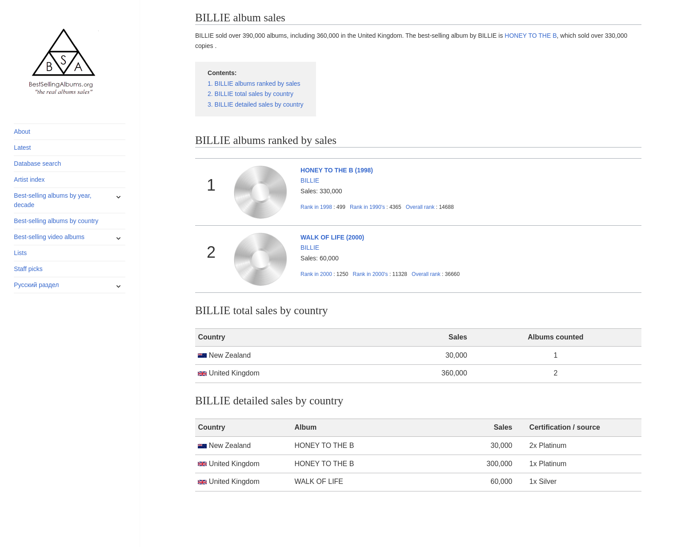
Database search (37, 163)
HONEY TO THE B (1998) (336, 170)
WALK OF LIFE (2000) (332, 237)
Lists (20, 252)
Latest (22, 147)
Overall (420, 207)
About (22, 131)
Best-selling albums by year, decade (52, 200)
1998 (316, 207)
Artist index (29, 179)
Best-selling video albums (49, 236)
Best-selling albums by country (56, 220)
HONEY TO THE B (531, 35)
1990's (368, 207)
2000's (371, 274)
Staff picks (28, 268)
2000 (316, 274)
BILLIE (309, 180)
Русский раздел (36, 284)
